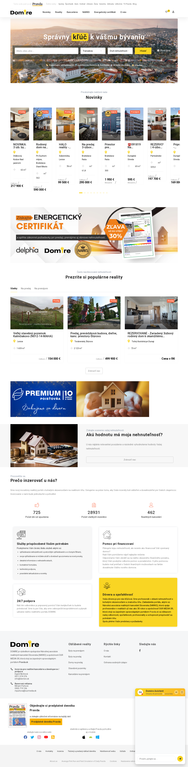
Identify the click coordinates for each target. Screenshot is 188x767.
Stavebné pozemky (77, 651)
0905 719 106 (21, 671)
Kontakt (107, 639)
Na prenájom (41, 271)
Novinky (46, 12)
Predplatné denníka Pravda (46, 704)
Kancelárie (72, 12)
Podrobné (163, 50)
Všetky (13, 271)
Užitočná (118, 4)
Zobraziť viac (94, 353)
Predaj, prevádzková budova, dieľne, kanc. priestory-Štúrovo (93, 317)
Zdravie (89, 4)
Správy (61, 4)
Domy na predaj (75, 645)
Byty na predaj (74, 639)
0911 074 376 (21, 659)
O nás (123, 12)
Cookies (113, 744)
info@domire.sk (22, 661)
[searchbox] (46, 50)
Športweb (69, 4)
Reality (58, 12)
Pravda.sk (154, 594)
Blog (135, 4)
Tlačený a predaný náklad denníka (82, 734)
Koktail (82, 4)
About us (53, 744)
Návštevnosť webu (108, 734)
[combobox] (46, 51)
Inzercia (60, 734)
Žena (96, 4)
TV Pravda (127, 4)
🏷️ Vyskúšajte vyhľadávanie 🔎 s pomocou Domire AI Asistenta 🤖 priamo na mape (88, 65)
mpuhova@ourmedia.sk (25, 673)
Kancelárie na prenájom (79, 657)
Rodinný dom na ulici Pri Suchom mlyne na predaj (91, 146)
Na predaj (26, 271)
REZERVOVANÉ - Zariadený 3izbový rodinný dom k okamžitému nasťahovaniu (150, 317)
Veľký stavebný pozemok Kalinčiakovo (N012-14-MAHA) (33, 317)
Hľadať (143, 51)
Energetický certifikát (105, 12)
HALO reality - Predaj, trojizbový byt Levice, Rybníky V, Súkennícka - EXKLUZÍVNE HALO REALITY (150, 146)
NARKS (85, 12)
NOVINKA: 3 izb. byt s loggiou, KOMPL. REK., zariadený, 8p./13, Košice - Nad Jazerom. (33, 146)
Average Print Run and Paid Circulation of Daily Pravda (84, 744)
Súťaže (123, 734)
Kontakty (49, 734)
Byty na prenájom (76, 633)
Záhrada (110, 4)
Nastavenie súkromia (129, 744)
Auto (76, 4)
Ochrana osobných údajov (115, 645)
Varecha (102, 4)
